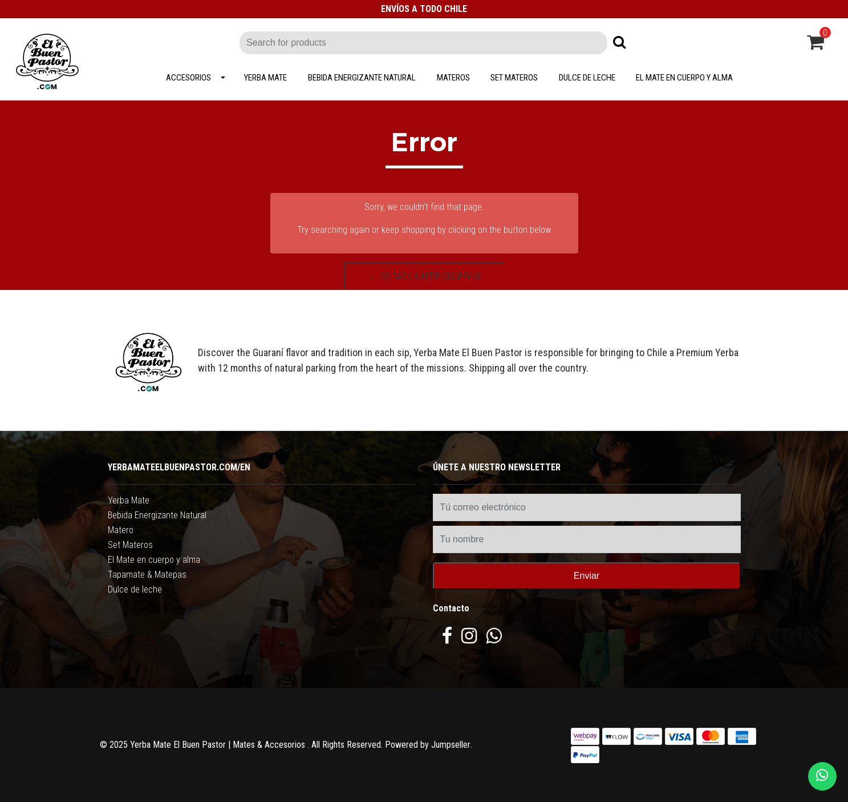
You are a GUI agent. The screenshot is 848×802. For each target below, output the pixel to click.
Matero (120, 530)
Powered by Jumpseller (427, 744)
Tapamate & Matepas (147, 574)
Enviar (586, 576)
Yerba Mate (265, 77)
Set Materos (514, 77)
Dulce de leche (587, 77)
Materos (453, 77)
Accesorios (188, 77)
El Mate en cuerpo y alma (684, 77)
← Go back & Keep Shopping (424, 276)
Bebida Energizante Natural (362, 77)
